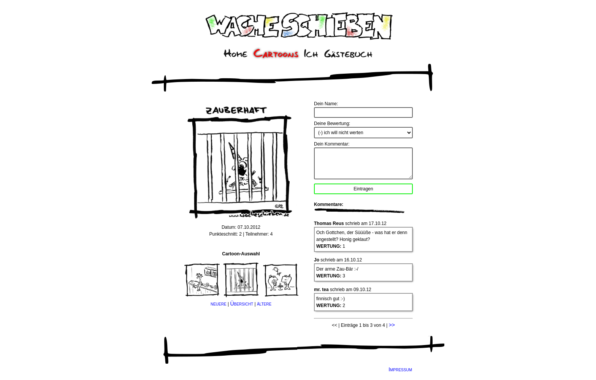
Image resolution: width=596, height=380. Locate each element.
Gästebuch (348, 53)
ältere (264, 304)
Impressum (400, 369)
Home (235, 53)
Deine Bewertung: (332, 123)
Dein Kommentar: (331, 144)
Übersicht (241, 304)
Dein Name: (326, 103)
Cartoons (276, 53)
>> (392, 325)
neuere (219, 304)
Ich (311, 53)
